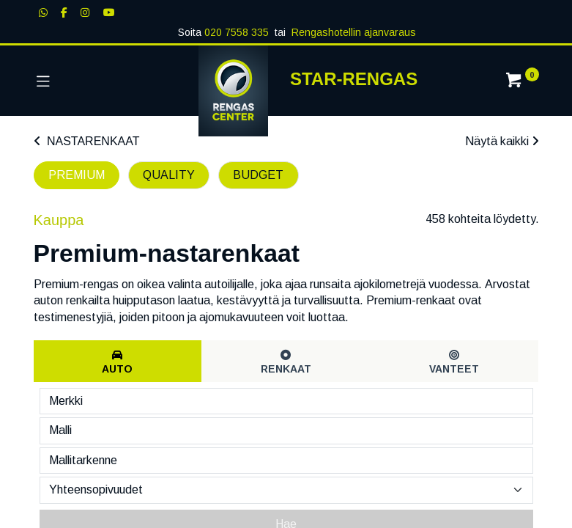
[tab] (118, 361)
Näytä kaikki (502, 141)
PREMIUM (76, 175)
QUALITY (169, 175)
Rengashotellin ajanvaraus (353, 32)
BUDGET (258, 175)
